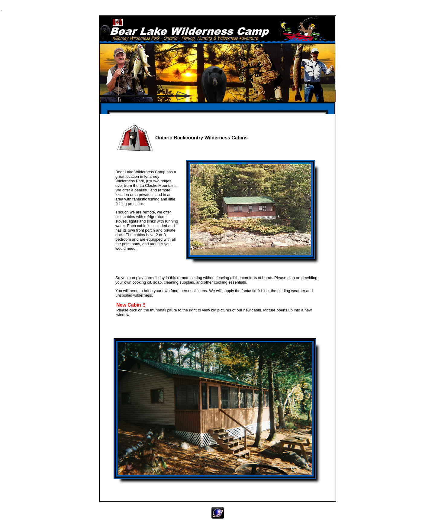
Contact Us (307, 8)
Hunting (156, 8)
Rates (265, 8)
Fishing (118, 8)
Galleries (231, 8)
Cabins (192, 8)
